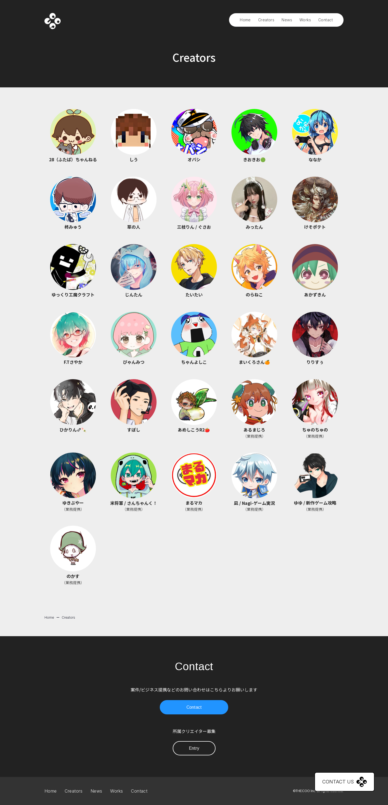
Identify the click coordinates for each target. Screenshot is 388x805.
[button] (73, 137)
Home (245, 20)
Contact (325, 20)
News (287, 20)
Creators (266, 20)
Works (305, 20)
